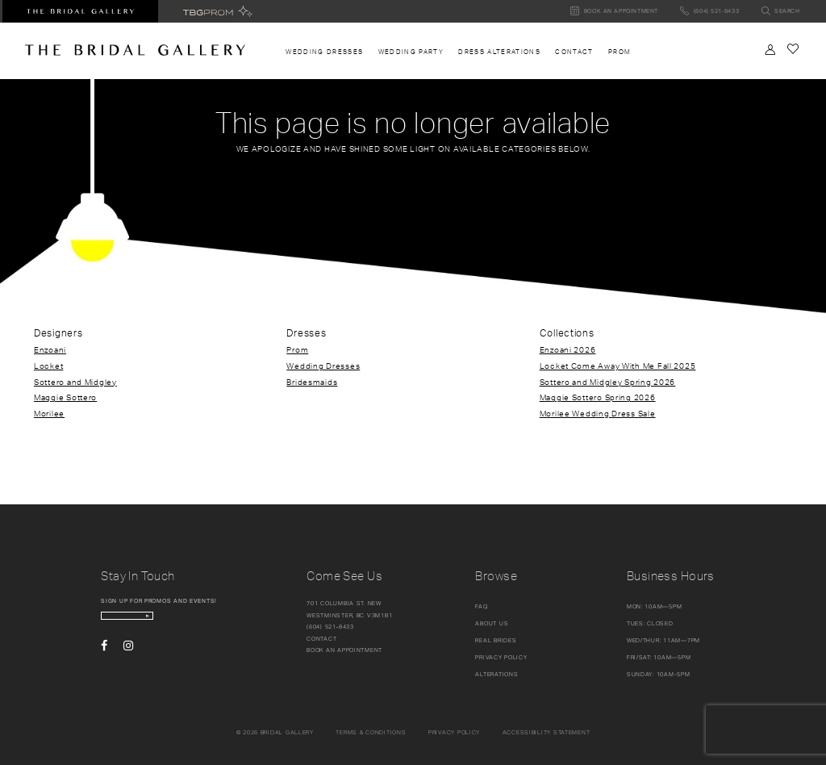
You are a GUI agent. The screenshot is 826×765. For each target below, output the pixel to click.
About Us (491, 623)
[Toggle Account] (770, 49)
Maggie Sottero (65, 397)
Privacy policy (454, 732)
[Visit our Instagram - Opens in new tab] (128, 657)
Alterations (496, 674)
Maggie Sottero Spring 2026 (598, 397)
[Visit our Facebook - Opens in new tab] (104, 657)
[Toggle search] (780, 12)
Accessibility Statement (546, 732)
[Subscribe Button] (219, 622)
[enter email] (167, 622)
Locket (48, 365)
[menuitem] (324, 52)
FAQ (481, 606)
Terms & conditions (371, 732)
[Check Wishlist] (792, 49)
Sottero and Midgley (75, 382)
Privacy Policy (501, 657)
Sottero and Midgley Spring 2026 (608, 382)
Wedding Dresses (323, 365)
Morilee (49, 413)
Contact (321, 638)
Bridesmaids (311, 382)
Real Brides (495, 640)
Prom (297, 349)
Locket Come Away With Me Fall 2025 (618, 365)
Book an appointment (344, 650)
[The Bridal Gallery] (135, 50)
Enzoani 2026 (568, 349)
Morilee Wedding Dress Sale (598, 413)
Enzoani (50, 349)
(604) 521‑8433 (330, 626)
